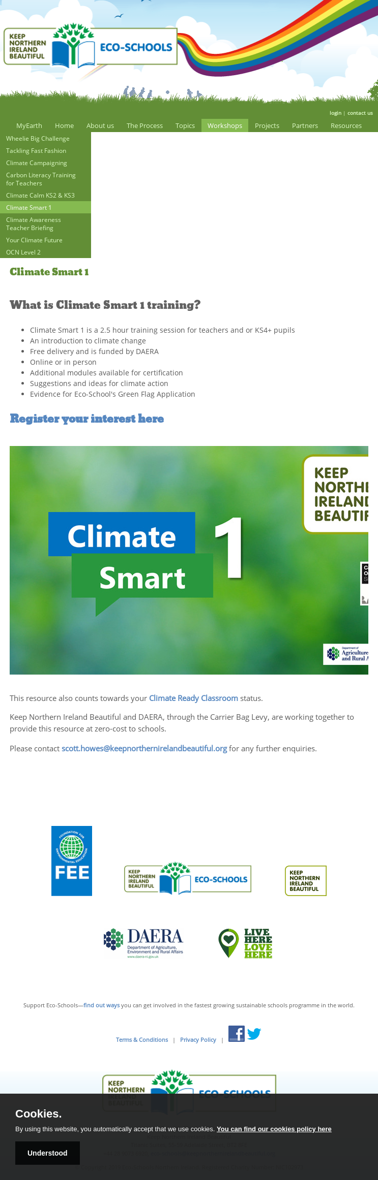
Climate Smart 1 (29, 207)
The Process (145, 125)
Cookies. (38, 1114)
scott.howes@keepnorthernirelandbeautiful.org (144, 748)
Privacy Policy (198, 1039)
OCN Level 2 (23, 252)
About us (100, 125)
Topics (185, 125)
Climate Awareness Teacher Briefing (33, 223)
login (335, 112)
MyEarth (29, 125)
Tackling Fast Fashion (36, 150)
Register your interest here (87, 419)
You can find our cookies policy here (274, 1129)
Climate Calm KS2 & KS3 (40, 195)
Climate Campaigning (36, 162)
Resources (346, 125)
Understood (47, 1153)
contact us (360, 112)
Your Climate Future (34, 240)
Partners (305, 125)
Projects (267, 125)
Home (64, 125)
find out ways (101, 1005)
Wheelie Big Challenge (38, 138)
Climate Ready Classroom (193, 698)
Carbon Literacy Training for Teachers (41, 179)
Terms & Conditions (142, 1039)
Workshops (225, 125)
